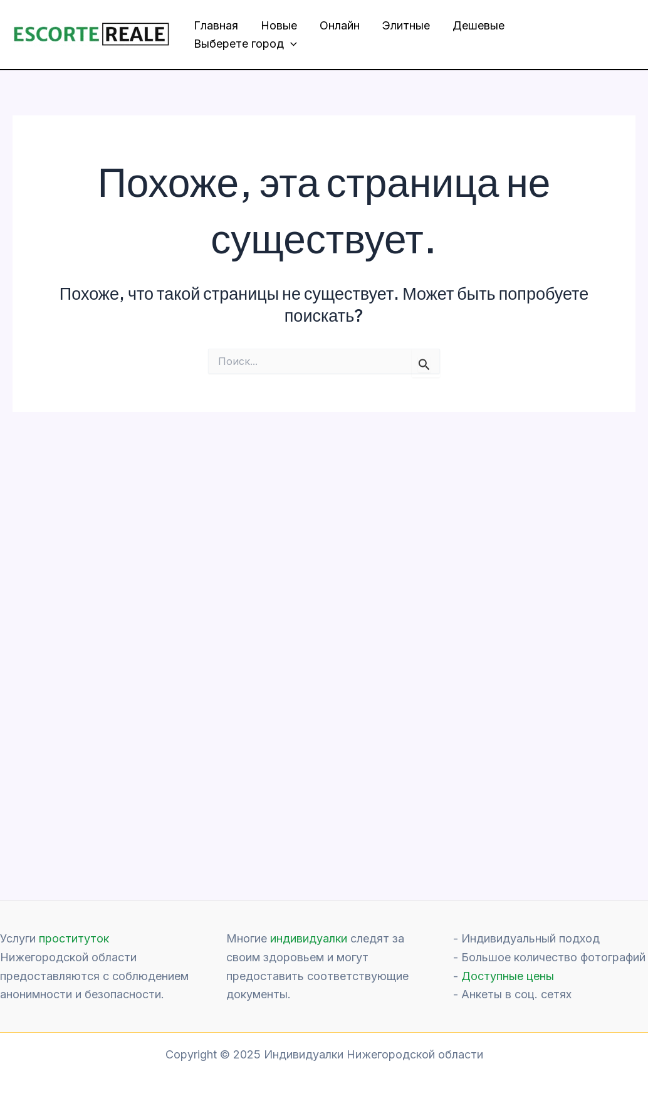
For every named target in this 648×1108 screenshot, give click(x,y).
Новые (279, 25)
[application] (290, 44)
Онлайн (340, 25)
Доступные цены (507, 976)
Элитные (406, 25)
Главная (216, 25)
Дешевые (478, 25)
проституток (74, 938)
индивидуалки (308, 938)
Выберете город (245, 44)
